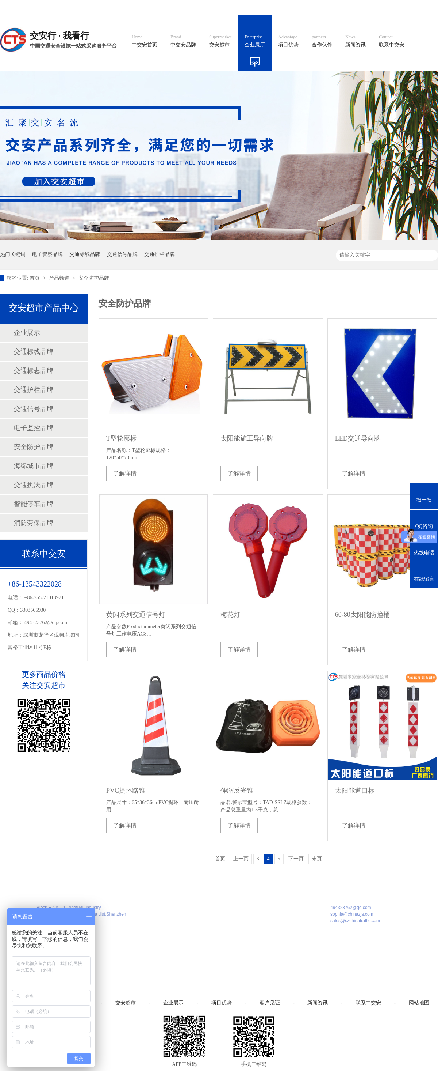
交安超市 (220, 41)
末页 (317, 858)
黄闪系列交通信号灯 (135, 614)
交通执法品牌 (33, 485)
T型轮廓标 (121, 438)
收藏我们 (422, 7)
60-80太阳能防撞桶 (362, 614)
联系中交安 (391, 41)
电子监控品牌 (33, 427)
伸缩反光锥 (236, 790)
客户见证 (270, 1003)
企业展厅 (255, 41)
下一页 (296, 858)
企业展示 (27, 332)
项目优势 (288, 41)
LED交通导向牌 (358, 438)
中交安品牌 (183, 41)
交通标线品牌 (84, 254)
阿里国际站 (307, 7)
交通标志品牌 (33, 370)
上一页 (241, 858)
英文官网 (272, 7)
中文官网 (240, 7)
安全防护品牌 (93, 278)
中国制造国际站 (350, 7)
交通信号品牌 (122, 254)
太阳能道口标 (354, 790)
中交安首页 (144, 41)
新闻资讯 (355, 41)
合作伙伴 (322, 41)
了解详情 (125, 473)
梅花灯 (230, 614)
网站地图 (390, 7)
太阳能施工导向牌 (246, 438)
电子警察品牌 (47, 254)
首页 (35, 278)
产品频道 (60, 278)
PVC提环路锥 (125, 790)
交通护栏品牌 (159, 254)
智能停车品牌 (33, 504)
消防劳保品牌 (33, 523)
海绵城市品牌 (33, 465)
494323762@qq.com (46, 622)
